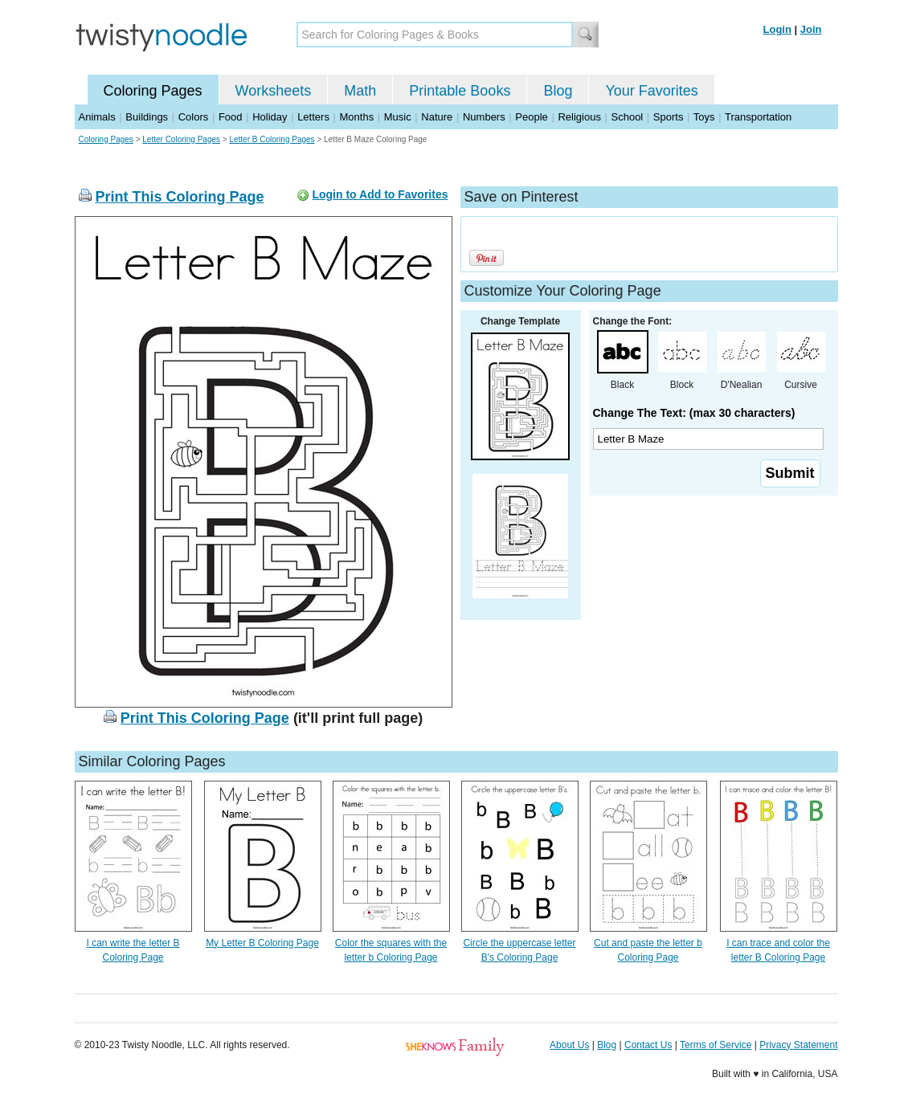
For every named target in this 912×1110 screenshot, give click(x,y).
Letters (313, 117)
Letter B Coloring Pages (271, 139)
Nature (436, 117)
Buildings (146, 117)
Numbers (484, 117)
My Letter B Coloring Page (262, 943)
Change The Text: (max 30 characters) (694, 412)
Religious (579, 117)
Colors (193, 117)
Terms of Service (715, 1045)
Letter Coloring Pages (181, 139)
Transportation (758, 117)
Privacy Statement (798, 1045)
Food (231, 117)
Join (811, 29)
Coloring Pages (153, 91)
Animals (97, 117)
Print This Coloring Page (180, 197)
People (531, 117)
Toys (704, 117)
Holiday (269, 117)
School (627, 117)
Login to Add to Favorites (380, 194)
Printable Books (459, 91)
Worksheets (273, 91)
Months (357, 117)
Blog (557, 91)
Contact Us (648, 1045)
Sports (668, 117)
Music (397, 117)
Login (777, 29)
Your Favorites (651, 91)
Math (360, 91)
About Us (569, 1045)
